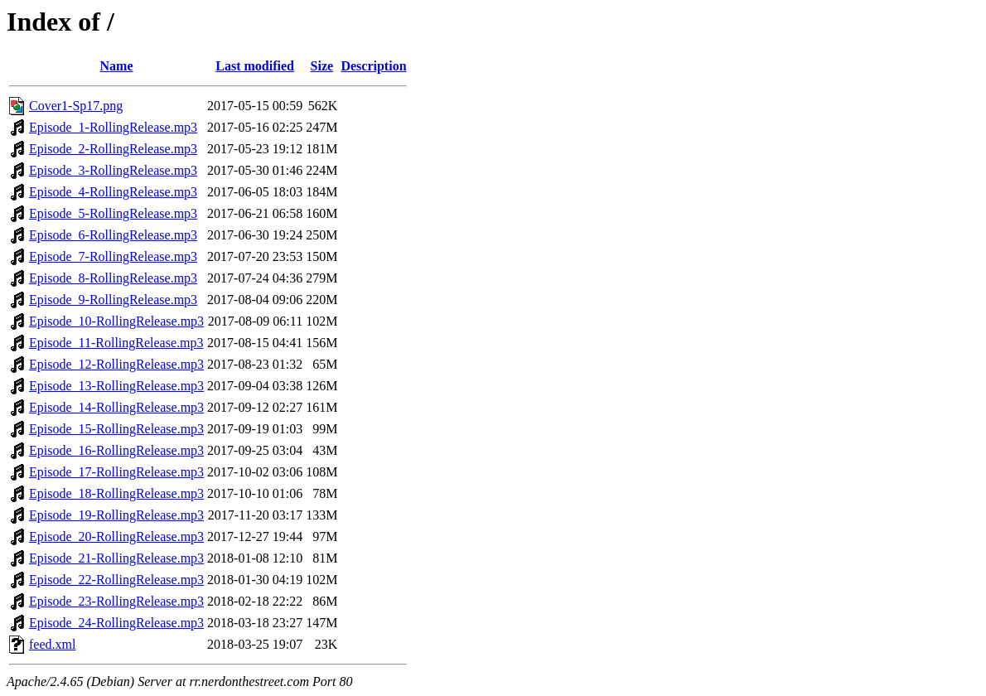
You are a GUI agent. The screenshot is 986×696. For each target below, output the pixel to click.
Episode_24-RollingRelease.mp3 (116, 623)
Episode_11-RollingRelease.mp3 (116, 343)
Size (322, 66)
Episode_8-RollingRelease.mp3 (113, 278)
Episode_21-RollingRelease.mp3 (116, 558)
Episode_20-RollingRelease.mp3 (116, 536)
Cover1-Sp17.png (76, 106)
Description (373, 66)
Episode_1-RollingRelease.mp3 (113, 127)
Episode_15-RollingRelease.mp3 (116, 429)
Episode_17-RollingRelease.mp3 (116, 472)
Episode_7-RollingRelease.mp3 (113, 256)
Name (116, 66)
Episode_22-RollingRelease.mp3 (116, 580)
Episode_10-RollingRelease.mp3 (116, 321)
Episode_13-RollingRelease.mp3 (116, 386)
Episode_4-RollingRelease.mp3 (113, 192)
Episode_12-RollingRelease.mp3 (116, 364)
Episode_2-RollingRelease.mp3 (113, 149)
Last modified (254, 66)
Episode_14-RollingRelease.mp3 (116, 407)
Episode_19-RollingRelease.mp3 (116, 515)
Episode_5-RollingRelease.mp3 (113, 213)
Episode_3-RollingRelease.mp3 (113, 170)
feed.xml (52, 644)
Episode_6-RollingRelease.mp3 (113, 235)
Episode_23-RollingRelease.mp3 (116, 601)
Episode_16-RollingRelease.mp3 (116, 450)
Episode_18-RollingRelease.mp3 (116, 493)
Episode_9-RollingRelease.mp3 (113, 299)
